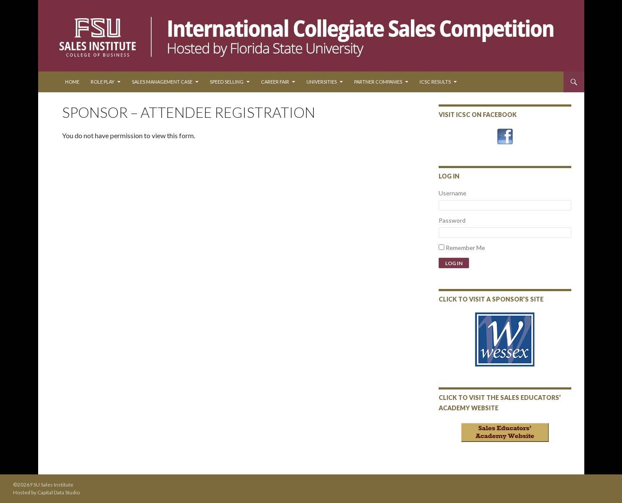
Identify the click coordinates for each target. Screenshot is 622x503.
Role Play (102, 81)
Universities (321, 81)
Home (72, 81)
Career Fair (275, 81)
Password (452, 220)
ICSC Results (435, 81)
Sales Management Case (162, 81)
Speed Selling (227, 81)
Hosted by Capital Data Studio (46, 492)
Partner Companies (378, 81)
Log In (453, 263)
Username (452, 193)
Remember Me (465, 247)
